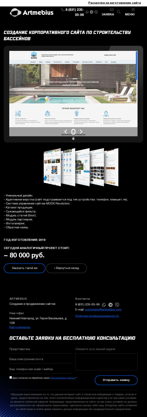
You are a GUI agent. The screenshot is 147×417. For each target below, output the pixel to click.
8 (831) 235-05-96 (87, 304)
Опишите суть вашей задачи (95, 349)
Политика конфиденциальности (97, 316)
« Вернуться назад (66, 268)
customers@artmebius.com (103, 309)
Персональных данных (62, 378)
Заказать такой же (24, 268)
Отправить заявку (116, 380)
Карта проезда (19, 327)
